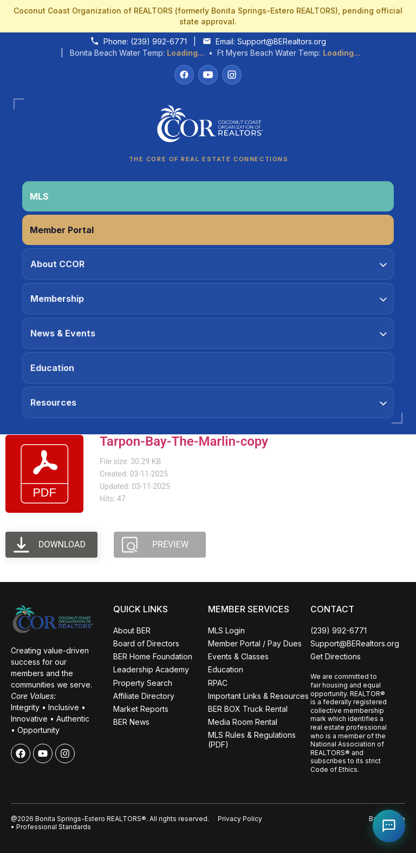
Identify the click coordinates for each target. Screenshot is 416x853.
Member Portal (62, 229)
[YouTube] (208, 74)
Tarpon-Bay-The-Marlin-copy (184, 441)
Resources (208, 402)
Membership (208, 298)
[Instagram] (232, 74)
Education (52, 367)
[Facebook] (184, 74)
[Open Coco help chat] (389, 826)
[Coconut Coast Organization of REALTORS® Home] (208, 127)
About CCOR (208, 264)
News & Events (208, 333)
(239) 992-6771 (159, 41)
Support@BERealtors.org (281, 41)
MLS (39, 196)
